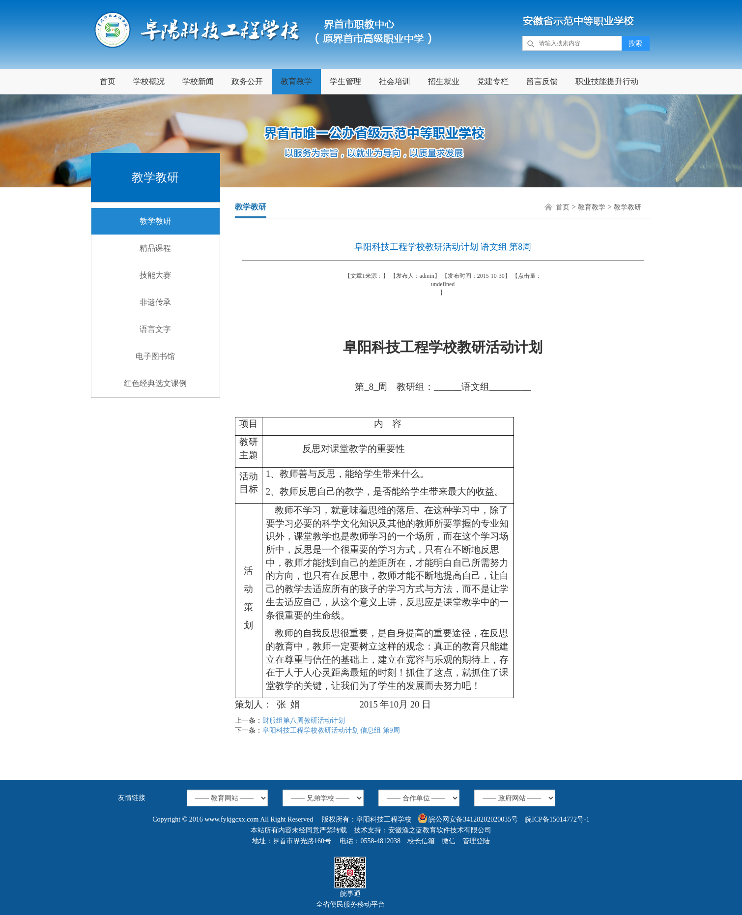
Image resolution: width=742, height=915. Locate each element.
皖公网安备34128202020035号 (468, 818)
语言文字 (155, 329)
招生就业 (443, 81)
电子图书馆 (155, 356)
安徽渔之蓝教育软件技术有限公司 (439, 830)
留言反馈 (542, 81)
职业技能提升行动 (606, 81)
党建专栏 (493, 81)
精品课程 (155, 248)
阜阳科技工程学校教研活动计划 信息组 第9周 (331, 730)
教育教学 (296, 81)
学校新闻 (198, 81)
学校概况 (149, 81)
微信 (449, 841)
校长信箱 (421, 841)
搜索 (635, 43)
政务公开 (247, 81)
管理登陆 (476, 841)
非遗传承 (155, 302)
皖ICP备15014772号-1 (557, 819)
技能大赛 (155, 275)
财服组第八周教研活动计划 (303, 720)
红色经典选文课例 (155, 383)
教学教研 (155, 221)
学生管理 (345, 81)
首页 (107, 81)
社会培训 (394, 81)
